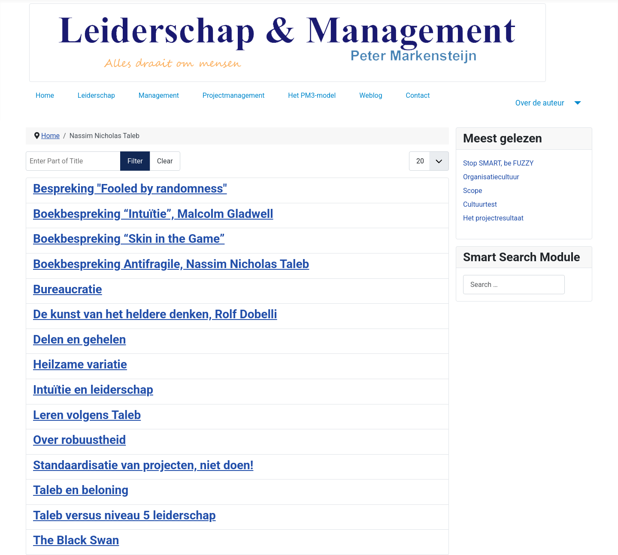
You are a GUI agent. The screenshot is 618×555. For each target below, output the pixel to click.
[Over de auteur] (576, 103)
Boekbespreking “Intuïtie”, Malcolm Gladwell (153, 214)
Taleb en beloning (80, 490)
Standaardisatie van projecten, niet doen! (143, 465)
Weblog (370, 95)
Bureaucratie (67, 289)
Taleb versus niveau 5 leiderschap (124, 515)
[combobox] (514, 284)
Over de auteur (539, 103)
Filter (135, 161)
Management (159, 95)
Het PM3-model (312, 95)
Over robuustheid (79, 440)
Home (45, 95)
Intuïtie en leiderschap (93, 390)
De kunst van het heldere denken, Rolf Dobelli (155, 314)
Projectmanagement (234, 95)
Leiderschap (96, 95)
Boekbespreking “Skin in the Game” (128, 239)
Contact (418, 95)
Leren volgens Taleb (87, 415)
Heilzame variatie (80, 364)
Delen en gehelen (79, 339)
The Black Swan (76, 540)
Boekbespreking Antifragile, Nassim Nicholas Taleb (171, 264)
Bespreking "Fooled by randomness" (130, 188)
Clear (165, 161)
